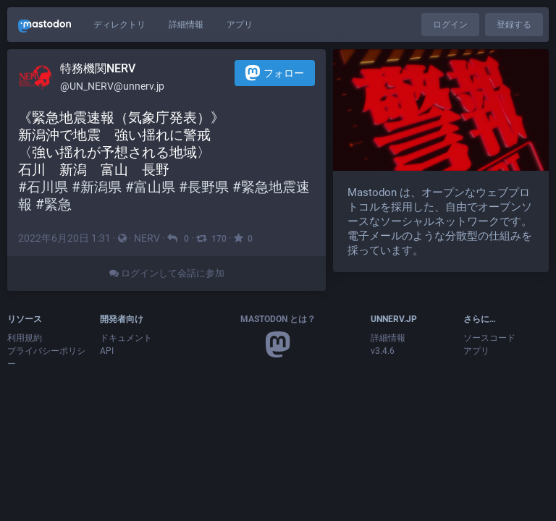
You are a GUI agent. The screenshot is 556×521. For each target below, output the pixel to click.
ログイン (450, 25)
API (107, 351)
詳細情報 (186, 25)
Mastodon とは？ (278, 319)
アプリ (240, 25)
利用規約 (24, 338)
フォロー (274, 72)
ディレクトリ (119, 25)
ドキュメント (126, 338)
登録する (514, 25)
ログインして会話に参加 (166, 273)
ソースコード (489, 338)
